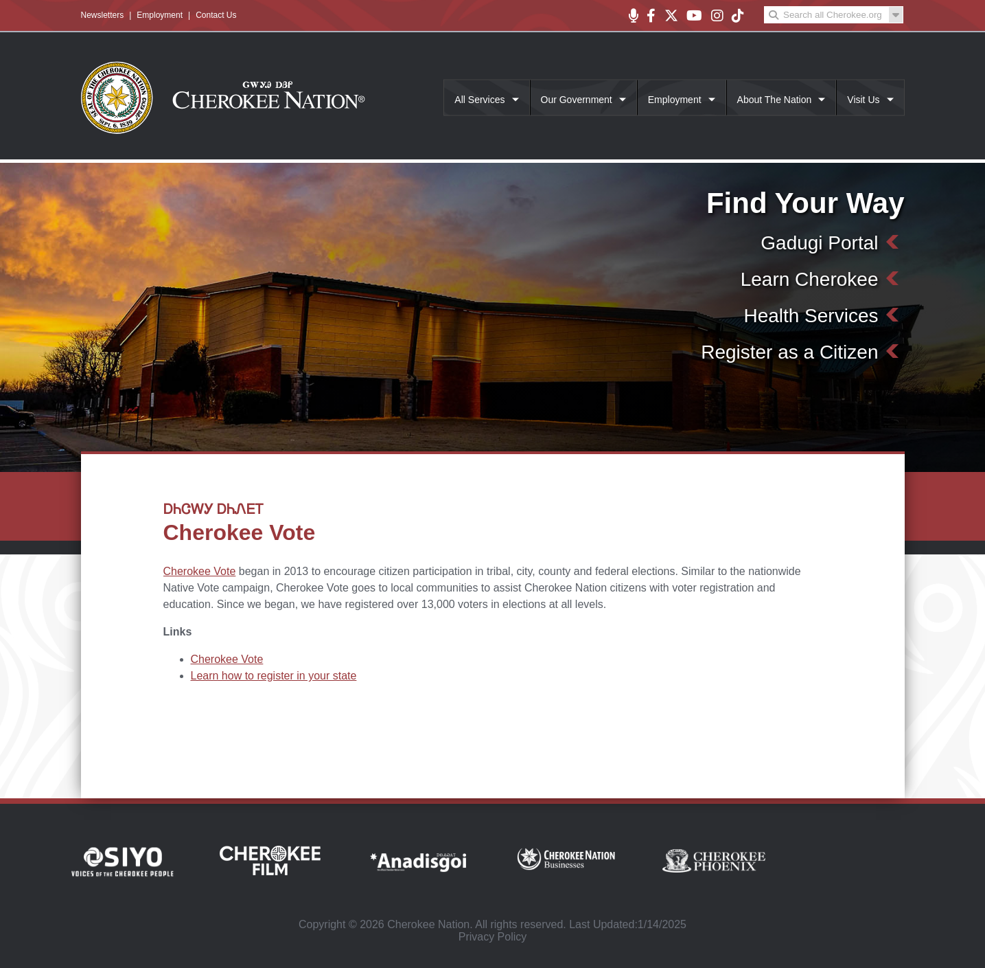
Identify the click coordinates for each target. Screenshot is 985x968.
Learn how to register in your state (274, 676)
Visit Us (863, 99)
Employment (160, 15)
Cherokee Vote (199, 571)
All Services (479, 99)
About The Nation (774, 99)
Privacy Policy (493, 937)
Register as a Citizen (789, 352)
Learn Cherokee (810, 279)
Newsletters (102, 15)
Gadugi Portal (819, 243)
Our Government (576, 99)
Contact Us (216, 15)
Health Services (810, 315)
